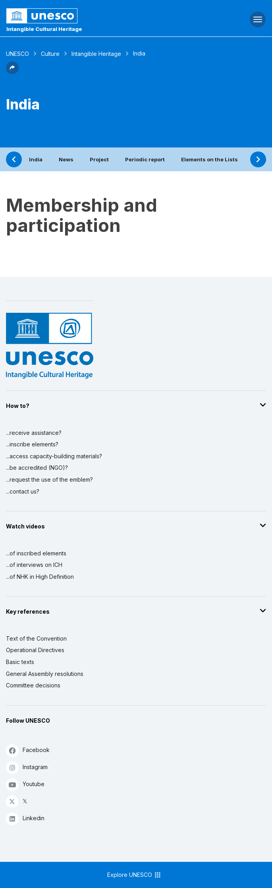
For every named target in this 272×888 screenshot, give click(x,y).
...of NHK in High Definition (40, 576)
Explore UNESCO (134, 875)
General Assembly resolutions (44, 673)
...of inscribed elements (36, 553)
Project (99, 159)
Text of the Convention (36, 638)
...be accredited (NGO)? (37, 467)
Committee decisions (33, 685)
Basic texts (20, 661)
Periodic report (145, 159)
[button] (12, 72)
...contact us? (22, 491)
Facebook (28, 750)
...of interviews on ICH (34, 564)
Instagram (27, 767)
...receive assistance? (34, 432)
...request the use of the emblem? (49, 479)
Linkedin (25, 818)
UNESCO (17, 53)
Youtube (25, 784)
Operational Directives (35, 650)
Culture (50, 53)
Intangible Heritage (96, 53)
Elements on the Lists (209, 159)
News (66, 159)
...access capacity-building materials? (54, 456)
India (35, 159)
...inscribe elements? (32, 444)
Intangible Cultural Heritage (44, 29)
